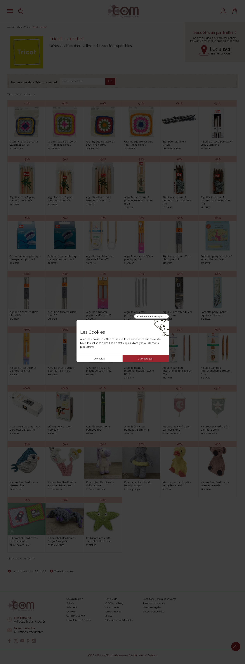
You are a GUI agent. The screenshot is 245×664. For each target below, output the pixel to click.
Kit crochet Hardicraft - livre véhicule (24, 539)
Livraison (71, 611)
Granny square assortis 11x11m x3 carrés (138, 143)
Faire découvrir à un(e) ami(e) (29, 571)
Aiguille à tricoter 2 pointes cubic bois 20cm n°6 (177, 200)
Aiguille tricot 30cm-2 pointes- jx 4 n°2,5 (61, 369)
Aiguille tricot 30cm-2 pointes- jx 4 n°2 (23, 369)
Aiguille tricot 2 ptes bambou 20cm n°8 (22, 198)
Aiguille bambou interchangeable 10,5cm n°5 (177, 371)
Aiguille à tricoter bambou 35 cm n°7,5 (137, 428)
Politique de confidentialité (119, 620)
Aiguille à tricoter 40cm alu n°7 (62, 313)
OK (110, 81)
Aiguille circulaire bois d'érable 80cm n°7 (100, 257)
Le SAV (108, 616)
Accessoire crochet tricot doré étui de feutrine (25, 428)
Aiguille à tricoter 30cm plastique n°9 (177, 257)
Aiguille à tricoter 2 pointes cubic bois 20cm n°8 (216, 200)
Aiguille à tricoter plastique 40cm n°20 (99, 313)
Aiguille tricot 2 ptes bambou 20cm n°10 (98, 198)
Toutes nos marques (154, 603)
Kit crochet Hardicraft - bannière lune (177, 428)
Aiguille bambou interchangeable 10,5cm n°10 (215, 371)
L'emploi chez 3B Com (78, 620)
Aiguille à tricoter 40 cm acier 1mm (177, 313)
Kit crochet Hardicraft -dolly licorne (100, 483)
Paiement (71, 607)
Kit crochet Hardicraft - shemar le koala (215, 483)
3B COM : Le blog (114, 603)
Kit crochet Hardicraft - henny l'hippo (138, 483)
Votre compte (112, 607)
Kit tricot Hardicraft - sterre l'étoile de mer (99, 539)
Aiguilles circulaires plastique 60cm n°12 (99, 369)
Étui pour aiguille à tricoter (174, 143)
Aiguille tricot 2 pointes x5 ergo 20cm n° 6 (217, 143)
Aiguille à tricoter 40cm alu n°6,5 (24, 313)
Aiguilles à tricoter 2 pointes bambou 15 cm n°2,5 (138, 200)
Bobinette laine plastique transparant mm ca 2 (63, 257)
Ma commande (113, 611)
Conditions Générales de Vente (159, 599)
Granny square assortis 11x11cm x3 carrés (62, 143)
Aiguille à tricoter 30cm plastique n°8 (138, 257)
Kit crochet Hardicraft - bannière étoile (215, 428)
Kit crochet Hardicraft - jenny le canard (177, 483)
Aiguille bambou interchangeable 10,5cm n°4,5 (139, 371)
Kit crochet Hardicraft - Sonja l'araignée (62, 539)
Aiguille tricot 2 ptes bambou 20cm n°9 (60, 198)
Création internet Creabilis (143, 655)
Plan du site (111, 599)
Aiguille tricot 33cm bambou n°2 (98, 428)
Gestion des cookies (153, 611)
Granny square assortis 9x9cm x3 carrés (24, 143)
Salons (70, 603)
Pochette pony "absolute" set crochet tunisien (216, 257)
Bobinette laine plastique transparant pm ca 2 (25, 257)
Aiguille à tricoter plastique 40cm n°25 (137, 313)
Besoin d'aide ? (74, 599)
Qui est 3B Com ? (75, 616)
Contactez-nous (63, 571)
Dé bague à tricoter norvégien (60, 428)
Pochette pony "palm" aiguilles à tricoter (214, 313)
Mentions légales (152, 607)
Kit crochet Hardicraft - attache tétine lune (62, 483)
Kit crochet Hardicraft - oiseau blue (24, 483)
